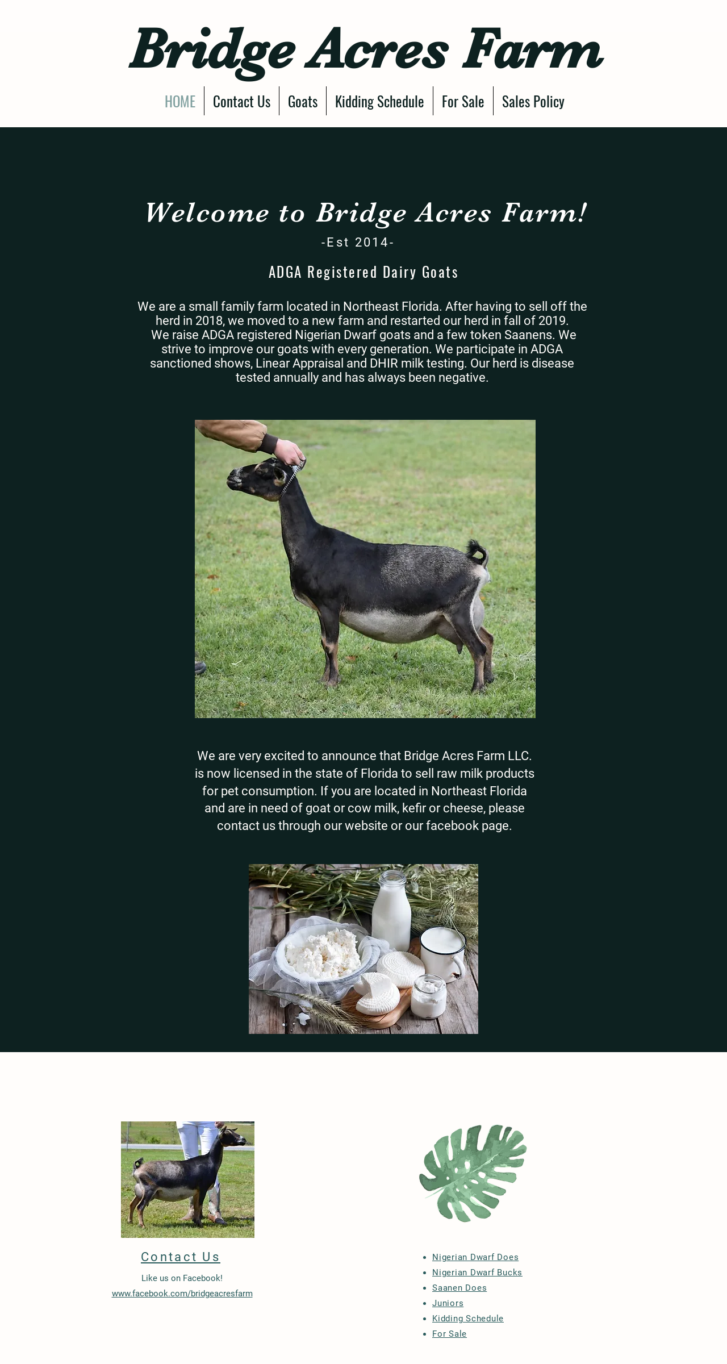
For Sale (449, 1334)
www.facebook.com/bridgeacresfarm (182, 1293)
